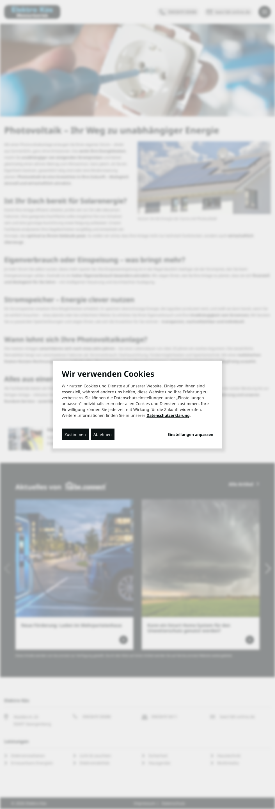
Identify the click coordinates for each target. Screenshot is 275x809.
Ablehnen (102, 434)
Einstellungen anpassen (190, 434)
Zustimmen (75, 434)
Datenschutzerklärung (168, 415)
